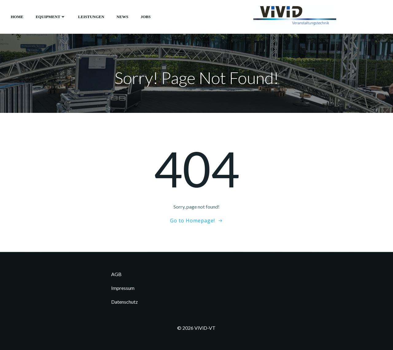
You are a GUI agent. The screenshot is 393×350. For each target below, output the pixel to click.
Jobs (146, 16)
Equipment (51, 16)
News (122, 16)
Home (17, 16)
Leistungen (91, 16)
